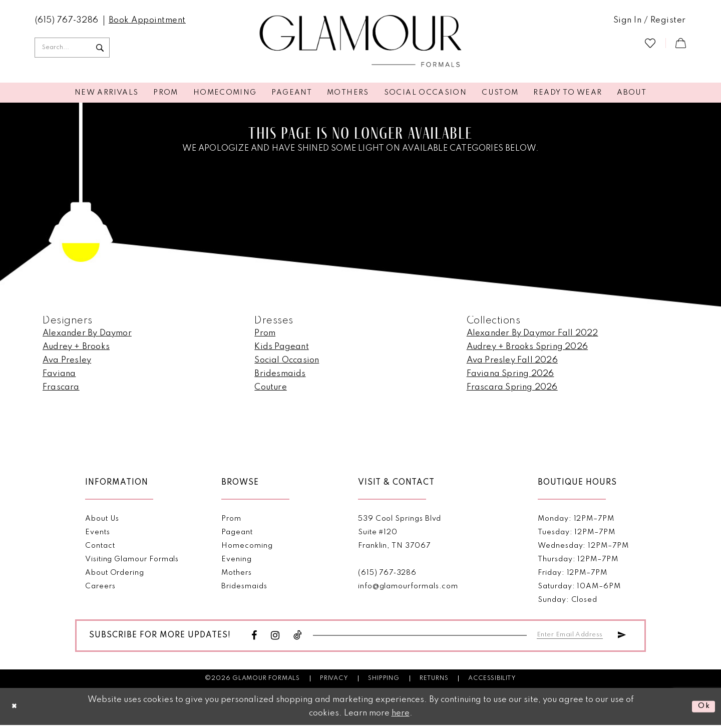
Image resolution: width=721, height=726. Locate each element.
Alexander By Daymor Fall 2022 (532, 333)
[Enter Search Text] (72, 48)
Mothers (236, 572)
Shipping (383, 679)
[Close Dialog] (15, 707)
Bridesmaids (279, 374)
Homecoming (246, 545)
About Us (102, 518)
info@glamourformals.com (408, 586)
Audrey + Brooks (76, 346)
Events (97, 532)
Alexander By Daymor (87, 333)
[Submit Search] (100, 48)
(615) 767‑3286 (387, 572)
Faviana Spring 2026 (510, 374)
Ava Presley (67, 360)
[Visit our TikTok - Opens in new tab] (298, 636)
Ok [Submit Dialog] (702, 707)
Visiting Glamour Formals (132, 559)
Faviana (59, 374)
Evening (236, 559)
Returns (434, 679)
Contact (100, 545)
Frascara (61, 387)
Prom (264, 333)
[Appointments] (147, 20)
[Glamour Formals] (361, 41)
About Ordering (114, 572)
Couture (270, 387)
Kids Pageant (281, 346)
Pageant (237, 532)
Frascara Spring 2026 (512, 387)
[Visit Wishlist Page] (650, 43)
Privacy (334, 679)
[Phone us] (67, 20)
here (401, 714)
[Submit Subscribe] (621, 634)
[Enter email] (573, 634)
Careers (100, 586)
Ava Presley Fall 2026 (512, 360)
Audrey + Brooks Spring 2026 (527, 346)
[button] (649, 20)
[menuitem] (67, 20)
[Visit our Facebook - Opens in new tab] (254, 636)
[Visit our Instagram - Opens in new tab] (275, 636)
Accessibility (492, 679)
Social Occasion (286, 360)
